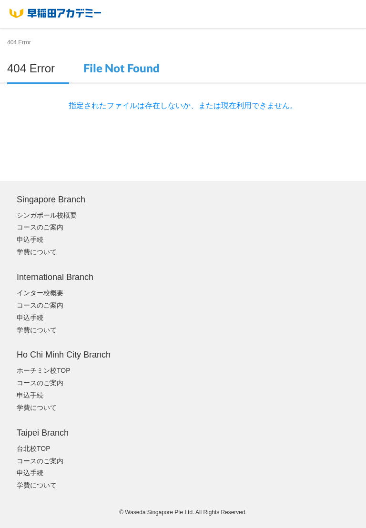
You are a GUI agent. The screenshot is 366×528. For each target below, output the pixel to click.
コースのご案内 (40, 227)
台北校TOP (34, 448)
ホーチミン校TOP (44, 370)
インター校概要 (40, 293)
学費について (37, 252)
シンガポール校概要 (47, 215)
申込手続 (30, 239)
